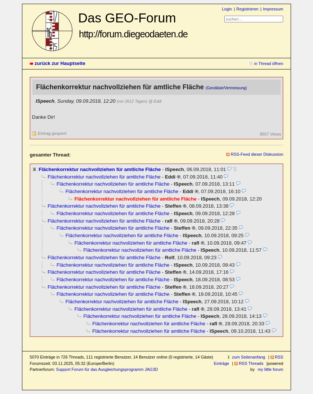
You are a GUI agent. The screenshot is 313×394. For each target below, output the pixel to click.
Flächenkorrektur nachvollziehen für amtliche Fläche (100, 169)
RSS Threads (251, 363)
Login (227, 9)
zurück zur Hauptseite (60, 63)
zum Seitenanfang (248, 357)
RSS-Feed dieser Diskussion (257, 154)
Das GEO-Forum (133, 24)
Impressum (273, 9)
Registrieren (247, 9)
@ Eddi (155, 101)
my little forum (271, 369)
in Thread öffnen (268, 63)
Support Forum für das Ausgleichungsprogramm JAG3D (107, 369)
